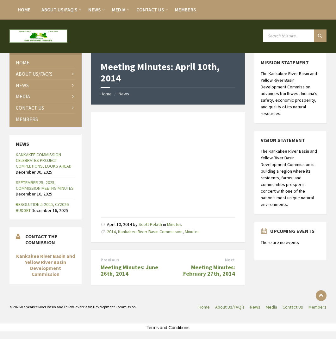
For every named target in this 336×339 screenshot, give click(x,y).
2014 (111, 231)
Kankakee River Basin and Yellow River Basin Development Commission (45, 265)
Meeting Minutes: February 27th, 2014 (209, 271)
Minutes (174, 224)
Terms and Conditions (167, 327)
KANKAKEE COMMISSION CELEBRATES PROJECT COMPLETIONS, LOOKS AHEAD (44, 160)
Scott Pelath (150, 224)
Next (230, 260)
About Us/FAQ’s (59, 10)
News (94, 10)
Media (119, 10)
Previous (110, 260)
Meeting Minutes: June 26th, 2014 (129, 271)
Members (185, 10)
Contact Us (150, 10)
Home (24, 10)
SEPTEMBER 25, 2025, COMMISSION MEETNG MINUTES (45, 185)
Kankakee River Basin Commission (150, 231)
